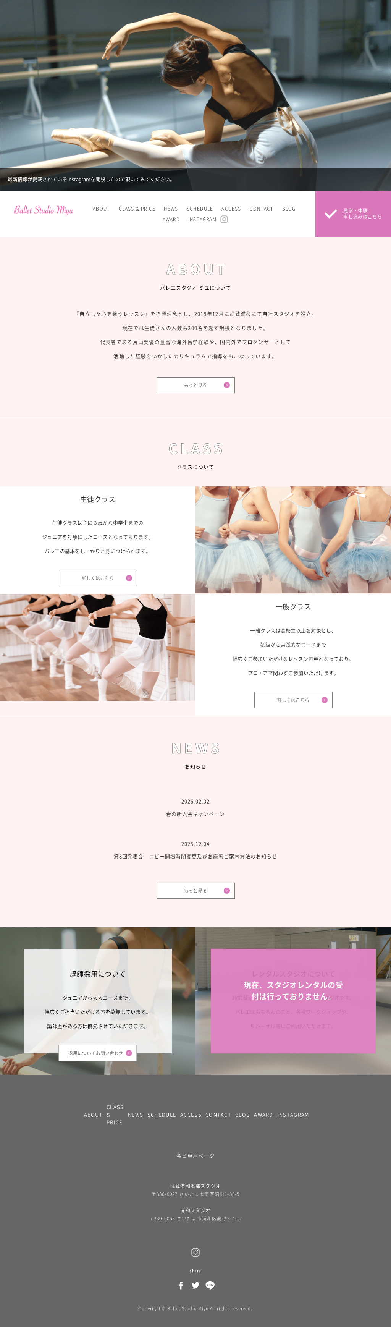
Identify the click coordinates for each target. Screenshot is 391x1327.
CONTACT (261, 208)
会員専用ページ (195, 1156)
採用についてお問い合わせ (95, 1053)
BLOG (289, 208)
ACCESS (231, 208)
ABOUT (101, 208)
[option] (195, 95)
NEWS (171, 208)
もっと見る (195, 385)
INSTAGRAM (202, 219)
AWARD (171, 219)
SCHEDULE (200, 208)
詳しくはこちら (98, 578)
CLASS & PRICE (137, 208)
